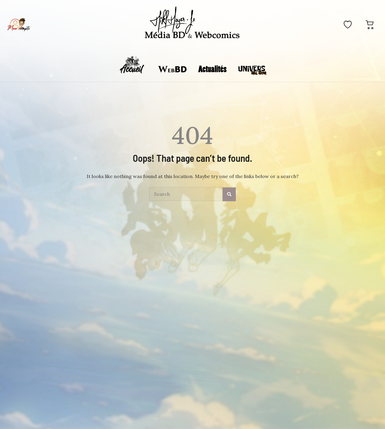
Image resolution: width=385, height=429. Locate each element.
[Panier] (370, 24)
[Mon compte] (19, 24)
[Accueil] (192, 23)
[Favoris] (348, 24)
